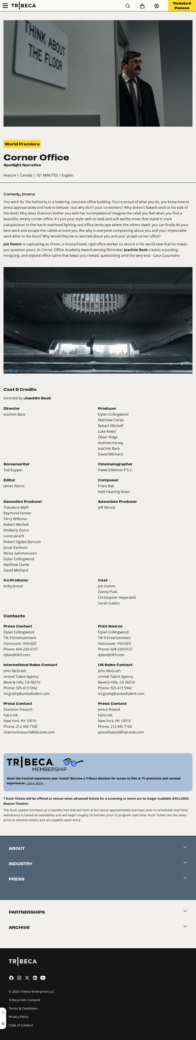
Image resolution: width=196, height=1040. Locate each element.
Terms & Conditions (23, 1008)
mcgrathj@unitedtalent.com (27, 693)
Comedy (12, 194)
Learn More (36, 783)
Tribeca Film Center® (24, 1000)
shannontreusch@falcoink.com (29, 732)
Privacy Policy (18, 1017)
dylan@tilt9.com (17, 654)
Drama (28, 194)
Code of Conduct (21, 1025)
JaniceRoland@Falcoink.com (121, 732)
